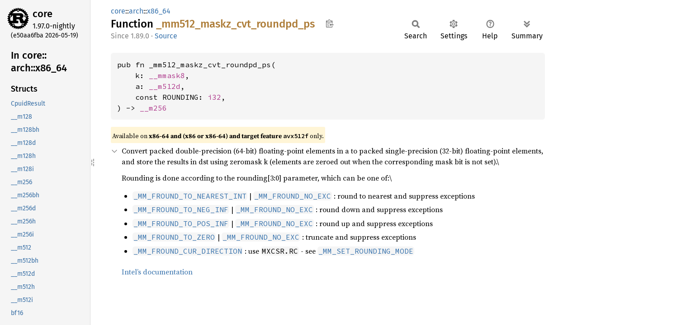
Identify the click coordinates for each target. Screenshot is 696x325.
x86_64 (158, 11)
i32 (214, 97)
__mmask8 (167, 75)
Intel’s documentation (157, 272)
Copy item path (329, 23)
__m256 (153, 107)
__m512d (164, 86)
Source (166, 36)
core (42, 14)
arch (136, 11)
